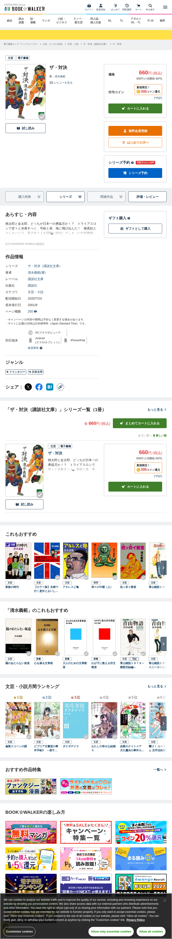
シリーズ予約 (121, 162)
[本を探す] (150, 7)
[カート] (138, 7)
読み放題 (21, 20)
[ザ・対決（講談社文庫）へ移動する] (95, 44)
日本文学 (36, 371)
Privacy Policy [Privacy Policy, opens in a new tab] (136, 920)
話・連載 (33, 20)
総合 (9, 20)
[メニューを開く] (165, 7)
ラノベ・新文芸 (78, 20)
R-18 (150, 20)
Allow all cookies (151, 931)
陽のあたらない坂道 (17, 663)
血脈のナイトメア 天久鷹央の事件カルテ (132, 748)
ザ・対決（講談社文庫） (45, 266)
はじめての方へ (135, 143)
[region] (86, 916)
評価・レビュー (148, 197)
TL (121, 20)
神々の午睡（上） (102, 587)
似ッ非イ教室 (128, 587)
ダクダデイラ (71, 746)
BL (110, 20)
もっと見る (157, 409)
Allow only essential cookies (111, 931)
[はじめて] (115, 7)
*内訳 (158, 97)
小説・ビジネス (61, 20)
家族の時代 (12, 587)
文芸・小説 (35, 292)
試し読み (25, 128)
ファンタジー (15, 371)
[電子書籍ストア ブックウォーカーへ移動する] (21, 44)
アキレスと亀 (71, 587)
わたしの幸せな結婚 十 (104, 748)
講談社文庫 (35, 279)
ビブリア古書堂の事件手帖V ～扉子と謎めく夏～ (47, 748)
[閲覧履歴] (127, 7)
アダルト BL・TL (136, 20)
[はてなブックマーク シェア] (50, 387)
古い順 (143, 435)
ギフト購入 (119, 218)
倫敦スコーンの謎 (16, 746)
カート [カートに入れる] (135, 487)
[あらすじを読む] (52, 228)
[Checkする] (42, 117)
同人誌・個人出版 (95, 20)
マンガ (46, 20)
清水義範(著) (36, 272)
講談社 (32, 285)
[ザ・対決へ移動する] (117, 44)
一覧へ (160, 769)
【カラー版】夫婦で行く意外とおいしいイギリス (46, 589)
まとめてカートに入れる (140, 423)
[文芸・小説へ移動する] (73, 44)
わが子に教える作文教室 (103, 665)
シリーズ (70, 197)
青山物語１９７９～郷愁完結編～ (132, 665)
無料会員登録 (135, 131)
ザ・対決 (55, 453)
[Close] (165, 900)
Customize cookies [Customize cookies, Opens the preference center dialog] (19, 931)
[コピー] (60, 387)
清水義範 (60, 76)
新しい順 (159, 435)
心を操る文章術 (43, 663)
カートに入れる (135, 108)
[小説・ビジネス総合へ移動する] (53, 44)
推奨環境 (35, 348)
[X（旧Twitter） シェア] (28, 387)
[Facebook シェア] (39, 387)
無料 (162, 20)
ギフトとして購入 (135, 229)
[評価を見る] (61, 82)
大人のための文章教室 (75, 665)
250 (32, 311)
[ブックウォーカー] (24, 7)
